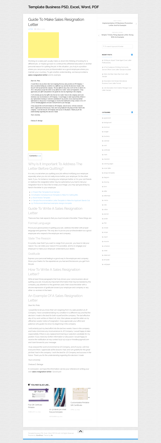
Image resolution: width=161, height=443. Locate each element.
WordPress (39, 439)
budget (106, 132)
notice (106, 210)
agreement (107, 118)
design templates (109, 173)
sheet (105, 251)
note (105, 205)
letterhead (107, 196)
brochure (107, 128)
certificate (107, 150)
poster (106, 219)
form (105, 187)
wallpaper (107, 265)
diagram (106, 178)
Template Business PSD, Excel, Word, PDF (69, 7)
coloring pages (108, 164)
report (106, 237)
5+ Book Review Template (41, 198)
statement (107, 256)
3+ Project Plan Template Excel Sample (46, 193)
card (105, 146)
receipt (106, 228)
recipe (106, 233)
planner (106, 214)
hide (39, 156)
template (106, 260)
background (107, 123)
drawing (106, 182)
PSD (105, 224)
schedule (107, 247)
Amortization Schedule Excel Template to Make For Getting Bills (56, 195)
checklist (106, 160)
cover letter (107, 169)
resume (106, 242)
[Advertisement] (43, 45)
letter (30, 30)
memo (106, 201)
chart (105, 155)
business (107, 137)
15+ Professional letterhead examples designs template (53, 207)
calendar (106, 141)
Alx (52, 439)
